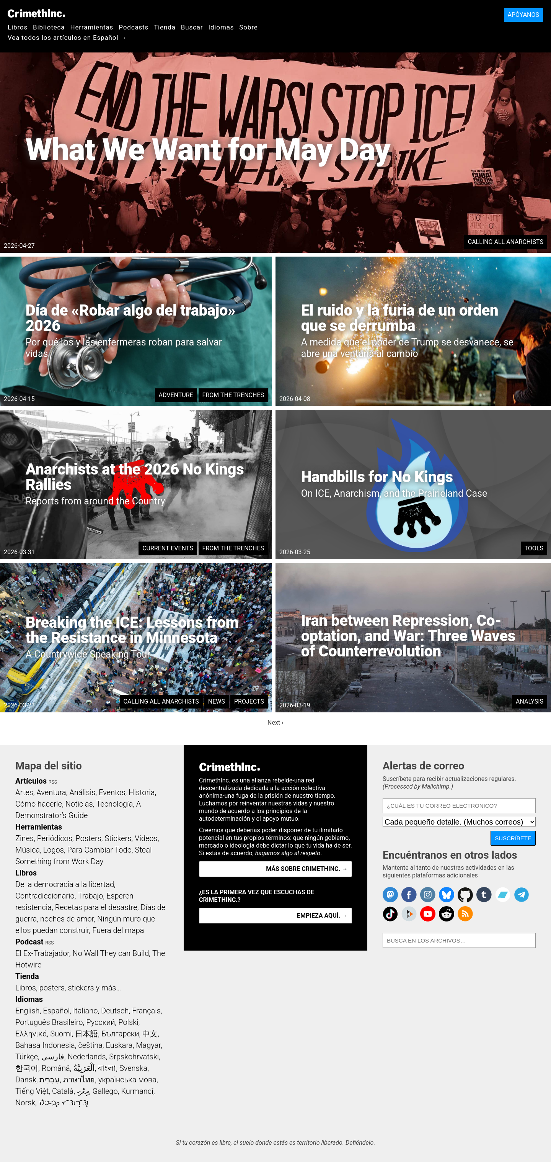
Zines (24, 838)
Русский (100, 1022)
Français (146, 1010)
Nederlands (86, 1056)
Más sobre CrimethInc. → (307, 868)
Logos (53, 849)
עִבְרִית (49, 1079)
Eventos (112, 792)
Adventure (176, 395)
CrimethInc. (36, 13)
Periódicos (54, 838)
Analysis (529, 701)
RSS (53, 782)
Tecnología (114, 803)
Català (62, 1091)
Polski (128, 1022)
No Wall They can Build (110, 953)
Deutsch (115, 1010)
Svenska (133, 1068)
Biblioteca (49, 27)
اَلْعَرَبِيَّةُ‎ (84, 1068)
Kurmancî (137, 1091)
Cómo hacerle (38, 803)
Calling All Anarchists (505, 241)
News (216, 701)
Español (56, 1010)
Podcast (29, 941)
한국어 (26, 1068)
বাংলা (107, 1068)
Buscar (192, 27)
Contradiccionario (45, 895)
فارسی (52, 1056)
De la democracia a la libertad (64, 884)
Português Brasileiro (49, 1022)
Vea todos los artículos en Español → (67, 37)
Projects (249, 701)
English (27, 1010)
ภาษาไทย (79, 1079)
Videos (146, 838)
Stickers (117, 838)
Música (27, 849)
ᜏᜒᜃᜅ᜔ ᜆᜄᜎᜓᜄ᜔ (64, 1102)
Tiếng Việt (32, 1091)
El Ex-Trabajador (42, 953)
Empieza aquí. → (322, 915)
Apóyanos (523, 14)
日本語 (86, 1033)
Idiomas (221, 27)
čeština (90, 1045)
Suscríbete (513, 838)
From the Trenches (233, 395)
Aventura (51, 792)
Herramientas (91, 27)
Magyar (148, 1045)
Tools (534, 548)
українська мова (127, 1079)
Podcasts (133, 27)
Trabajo (90, 895)
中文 (150, 1033)
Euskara (119, 1045)
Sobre (248, 27)
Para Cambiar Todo (99, 849)
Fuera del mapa (118, 930)
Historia (142, 792)
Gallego (105, 1091)
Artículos (31, 781)
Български (120, 1033)
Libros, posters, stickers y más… (68, 987)
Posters (88, 838)
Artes (24, 792)
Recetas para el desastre (96, 907)
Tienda (165, 27)
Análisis (82, 792)
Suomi (61, 1033)
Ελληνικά (31, 1033)
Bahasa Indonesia (45, 1045)
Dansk (25, 1079)
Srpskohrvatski (134, 1056)
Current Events (167, 548)
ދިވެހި (83, 1091)
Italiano (85, 1010)
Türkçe (26, 1056)
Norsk (25, 1102)
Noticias (79, 803)
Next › (275, 722)
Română (56, 1068)
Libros (18, 27)
